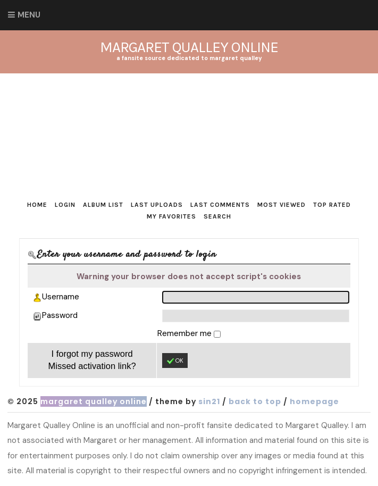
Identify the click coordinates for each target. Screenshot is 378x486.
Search (217, 216)
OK (174, 361)
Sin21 (209, 401)
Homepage (314, 401)
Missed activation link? (92, 366)
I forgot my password (91, 353)
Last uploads (157, 204)
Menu (29, 15)
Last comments (220, 204)
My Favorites (171, 216)
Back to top (255, 401)
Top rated (332, 204)
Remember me (185, 333)
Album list (103, 204)
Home (37, 204)
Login (65, 204)
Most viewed (281, 204)
